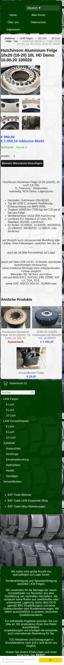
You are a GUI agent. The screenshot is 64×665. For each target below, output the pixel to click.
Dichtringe (12, 454)
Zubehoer (9, 443)
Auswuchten (13, 448)
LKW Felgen (10, 399)
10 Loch (11, 415)
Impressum (13, 29)
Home (13, 15)
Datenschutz (38, 22)
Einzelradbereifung (17, 459)
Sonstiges (12, 476)
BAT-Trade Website (19, 494)
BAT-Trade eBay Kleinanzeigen (26, 506)
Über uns (13, 22)
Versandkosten (12, 481)
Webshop (10, 38)
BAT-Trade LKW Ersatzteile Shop (28, 500)
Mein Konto (38, 15)
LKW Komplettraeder (16, 421)
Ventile (10, 470)
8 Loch (10, 410)
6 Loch (10, 404)
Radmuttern (13, 465)
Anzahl (5, 156)
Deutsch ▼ (34, 8)
